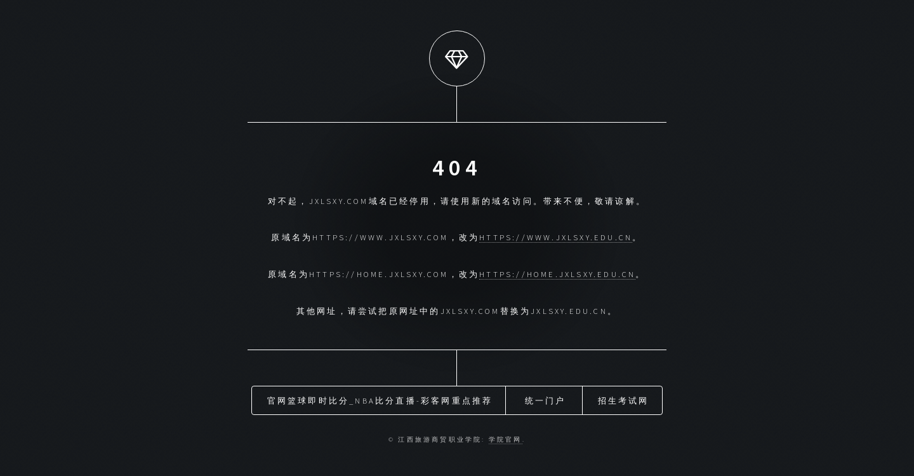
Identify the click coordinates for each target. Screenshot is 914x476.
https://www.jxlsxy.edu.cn (555, 237)
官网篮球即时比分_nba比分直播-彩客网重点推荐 (380, 400)
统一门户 (545, 400)
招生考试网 (623, 400)
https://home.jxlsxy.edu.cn (557, 274)
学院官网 (505, 440)
